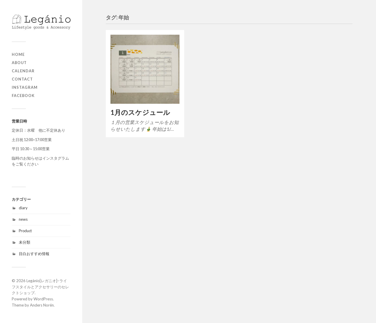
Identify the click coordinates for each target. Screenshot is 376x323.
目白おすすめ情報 (34, 253)
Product (25, 230)
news (23, 219)
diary (23, 207)
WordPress (43, 299)
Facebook (23, 95)
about (19, 62)
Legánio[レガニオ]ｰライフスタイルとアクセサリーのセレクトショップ (40, 286)
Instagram (25, 87)
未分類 (24, 242)
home (18, 54)
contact (22, 79)
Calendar (23, 70)
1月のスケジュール (140, 112)
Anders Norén (42, 305)
